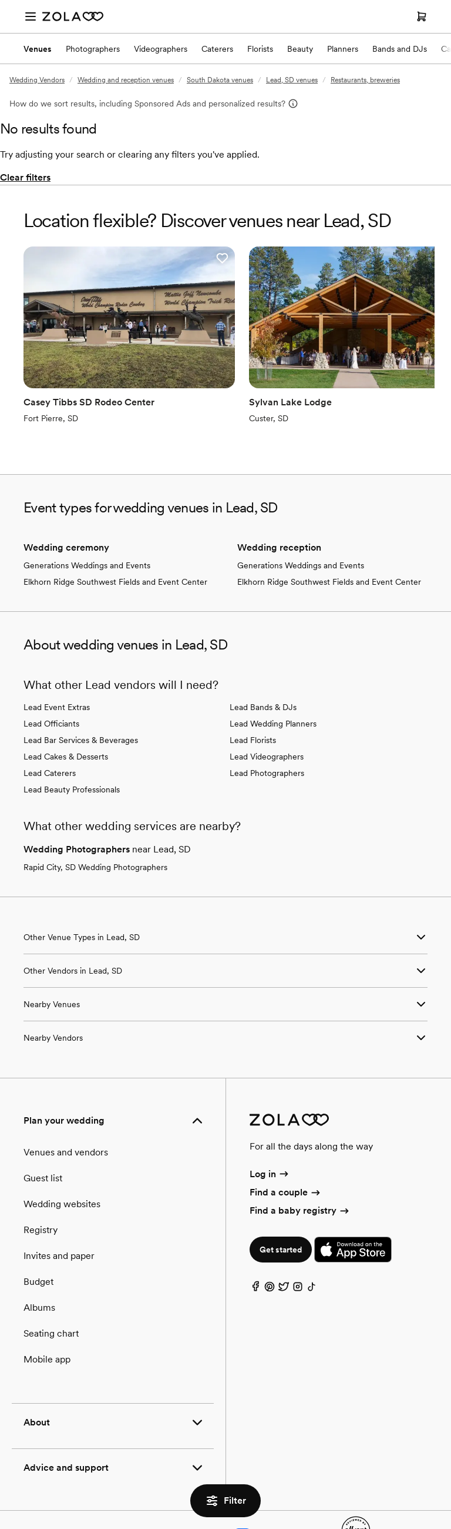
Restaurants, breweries (365, 80)
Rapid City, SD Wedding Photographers (95, 826)
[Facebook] (255, 1248)
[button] (161, 258)
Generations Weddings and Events (86, 524)
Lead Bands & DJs (263, 666)
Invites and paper (59, 1214)
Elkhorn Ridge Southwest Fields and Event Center (115, 540)
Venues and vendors (65, 1111)
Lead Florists (253, 699)
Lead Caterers (49, 732)
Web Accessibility (0, 0)
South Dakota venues (220, 80)
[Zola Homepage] (72, 16)
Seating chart (51, 1292)
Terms (132, 1491)
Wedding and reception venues (126, 80)
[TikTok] (312, 1248)
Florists (260, 49)
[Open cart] (422, 16)
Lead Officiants (51, 682)
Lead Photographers (267, 732)
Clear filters (25, 177)
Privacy (94, 1491)
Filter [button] (225, 1501)
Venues (37, 49)
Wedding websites (61, 1162)
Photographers (93, 49)
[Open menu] (30, 16)
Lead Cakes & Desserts (65, 715)
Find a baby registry (300, 1169)
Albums (39, 1266)
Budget (38, 1240)
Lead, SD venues (292, 80)
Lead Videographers (267, 715)
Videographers (160, 49)
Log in (270, 1132)
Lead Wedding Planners (273, 682)
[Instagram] (298, 1248)
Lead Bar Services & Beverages (80, 699)
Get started (281, 1209)
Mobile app (46, 1318)
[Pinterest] (269, 1248)
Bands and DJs (399, 49)
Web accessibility (296, 1491)
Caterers (217, 49)
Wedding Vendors (37, 80)
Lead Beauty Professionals (71, 748)
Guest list (42, 1136)
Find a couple (286, 1151)
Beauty (300, 49)
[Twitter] (284, 1248)
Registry (40, 1188)
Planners (342, 49)
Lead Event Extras (56, 666)
